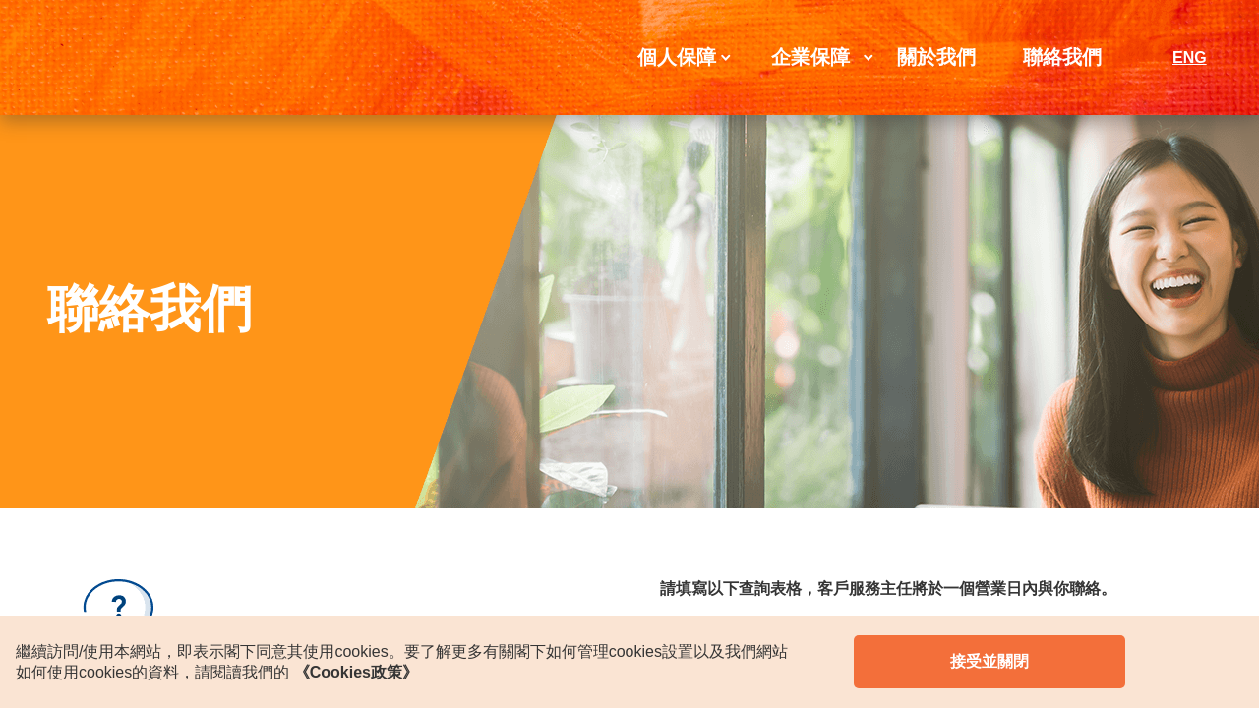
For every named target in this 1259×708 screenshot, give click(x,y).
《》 (356, 672)
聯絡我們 (1062, 57)
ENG (1189, 57)
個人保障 (676, 57)
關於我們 (936, 57)
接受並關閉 (989, 661)
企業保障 (810, 57)
